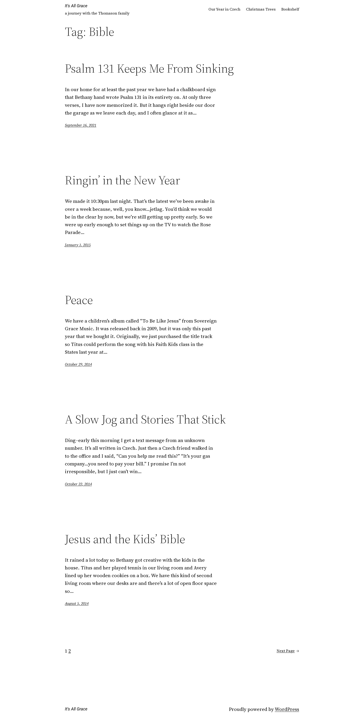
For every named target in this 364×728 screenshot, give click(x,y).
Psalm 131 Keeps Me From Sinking (149, 68)
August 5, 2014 (77, 603)
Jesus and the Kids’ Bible (125, 539)
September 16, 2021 (80, 125)
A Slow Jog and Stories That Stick (145, 419)
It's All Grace (76, 5)
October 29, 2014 (78, 364)
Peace (79, 300)
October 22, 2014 (78, 484)
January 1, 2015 (78, 244)
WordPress (287, 709)
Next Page (288, 651)
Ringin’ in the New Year (122, 180)
